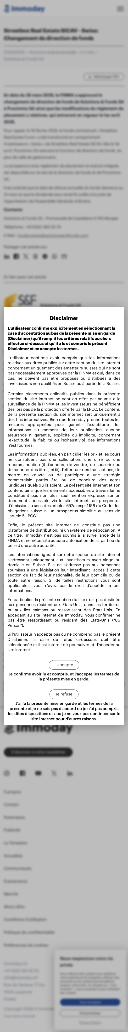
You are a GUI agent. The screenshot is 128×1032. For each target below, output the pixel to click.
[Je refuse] (64, 694)
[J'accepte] (64, 665)
